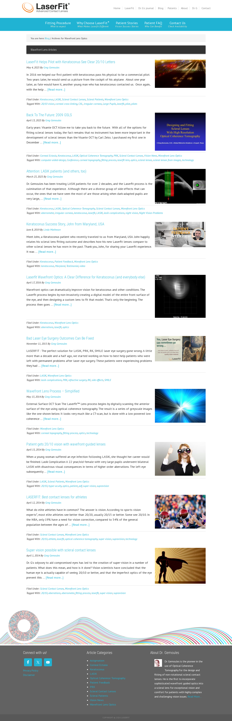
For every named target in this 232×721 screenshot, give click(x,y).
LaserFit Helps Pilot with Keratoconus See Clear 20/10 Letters (70, 62)
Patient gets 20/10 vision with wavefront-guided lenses (66, 444)
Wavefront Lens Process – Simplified (52, 391)
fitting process (108, 160)
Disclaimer (29, 675)
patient (74, 486)
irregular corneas (93, 103)
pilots (134, 103)
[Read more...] (56, 89)
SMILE (107, 380)
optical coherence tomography (81, 539)
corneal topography (89, 160)
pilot (127, 103)
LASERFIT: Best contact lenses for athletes (56, 497)
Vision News (150, 155)
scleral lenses (145, 160)
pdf (80, 486)
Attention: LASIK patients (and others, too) (56, 171)
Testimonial (72, 266)
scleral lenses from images (167, 160)
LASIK (57, 99)
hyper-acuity (55, 486)
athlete (52, 539)
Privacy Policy (30, 670)
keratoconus (80, 213)
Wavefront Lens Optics (116, 99)
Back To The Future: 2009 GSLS (49, 115)
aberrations (47, 327)
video (82, 266)
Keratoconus (46, 99)
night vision (131, 213)
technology (188, 160)
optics (134, 160)
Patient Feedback (63, 261)
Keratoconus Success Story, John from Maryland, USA (65, 224)
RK (89, 380)
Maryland (60, 266)
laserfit (120, 103)
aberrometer (47, 213)
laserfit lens (123, 160)
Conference (72, 160)
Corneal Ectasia (48, 155)
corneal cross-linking (66, 103)
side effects (97, 380)
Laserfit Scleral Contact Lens (46, 8)
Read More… (195, 696)
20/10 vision (47, 103)
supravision (103, 486)
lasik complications (114, 213)
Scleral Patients (95, 99)
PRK (116, 155)
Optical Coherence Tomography (96, 155)
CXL (80, 103)
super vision (89, 486)
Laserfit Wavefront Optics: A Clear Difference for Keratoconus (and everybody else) (85, 277)
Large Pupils (109, 103)
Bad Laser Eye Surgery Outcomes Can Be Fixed (60, 338)
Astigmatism (97, 660)
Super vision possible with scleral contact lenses (61, 550)
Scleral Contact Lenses (74, 99)
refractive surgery (77, 380)
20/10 (44, 486)
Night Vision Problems (151, 213)
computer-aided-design (53, 160)
